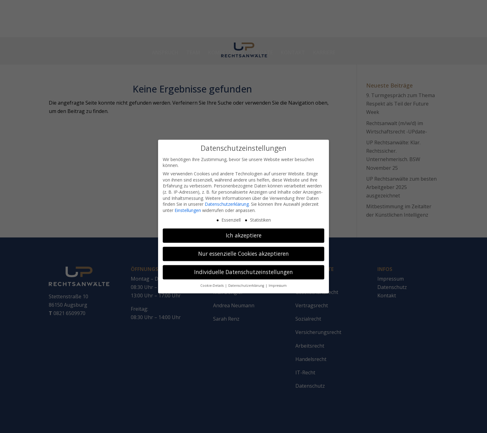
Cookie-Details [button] (212, 281)
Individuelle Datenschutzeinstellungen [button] (243, 267)
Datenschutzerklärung (227, 200)
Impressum (278, 281)
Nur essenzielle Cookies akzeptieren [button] (243, 249)
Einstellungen (188, 206)
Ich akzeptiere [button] (244, 231)
